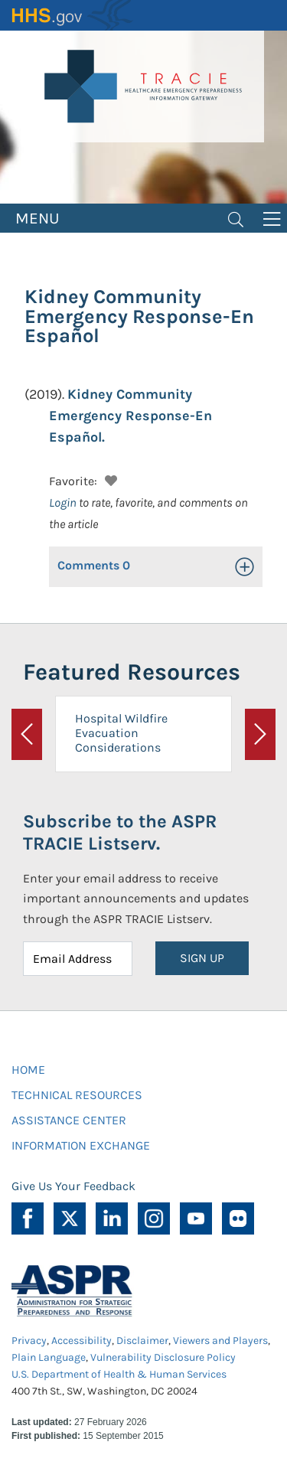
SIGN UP (202, 958)
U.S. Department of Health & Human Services (119, 1374)
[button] (109, 479)
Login (63, 502)
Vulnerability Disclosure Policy (163, 1357)
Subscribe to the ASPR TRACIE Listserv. (120, 832)
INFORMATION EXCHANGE (80, 1145)
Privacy (29, 1340)
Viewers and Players (220, 1340)
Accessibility (81, 1340)
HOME (28, 1069)
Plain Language (48, 1357)
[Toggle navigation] (235, 218)
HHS (72, 15)
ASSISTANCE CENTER (68, 1120)
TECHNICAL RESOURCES (76, 1095)
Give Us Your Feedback (73, 1186)
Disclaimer (142, 1340)
